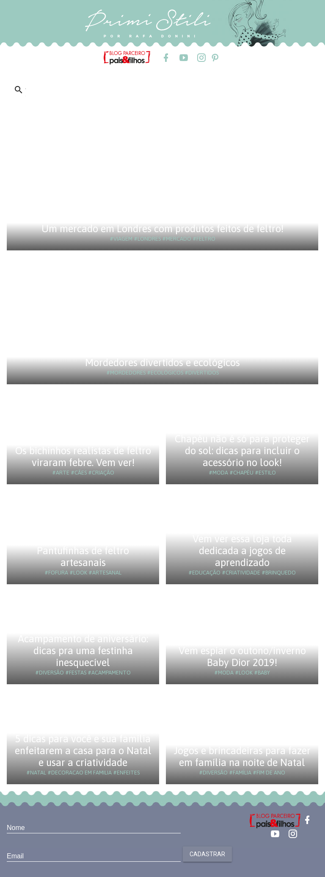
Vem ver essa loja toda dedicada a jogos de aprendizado (242, 550)
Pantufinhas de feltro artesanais (83, 556)
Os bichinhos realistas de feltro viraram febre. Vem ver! (83, 456)
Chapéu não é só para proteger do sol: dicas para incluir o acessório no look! (242, 450)
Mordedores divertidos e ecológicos (162, 362)
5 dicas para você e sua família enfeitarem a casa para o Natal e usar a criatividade (83, 750)
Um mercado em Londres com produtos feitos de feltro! (162, 228)
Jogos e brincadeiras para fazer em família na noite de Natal (242, 756)
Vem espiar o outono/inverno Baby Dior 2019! (242, 656)
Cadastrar (207, 854)
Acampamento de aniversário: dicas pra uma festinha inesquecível (83, 650)
